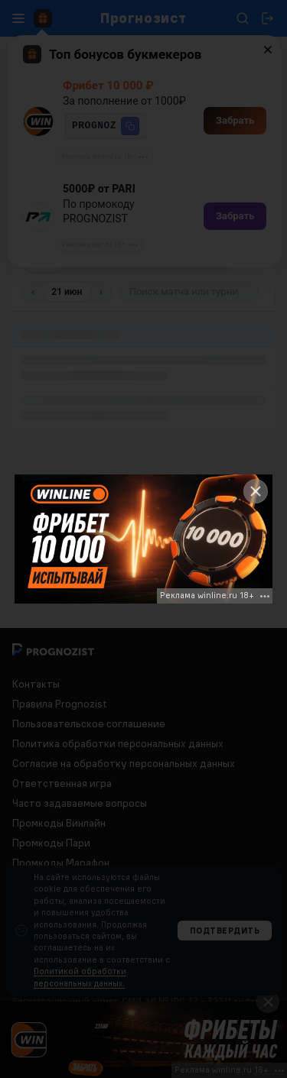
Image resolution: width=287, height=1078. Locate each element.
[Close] (255, 491)
